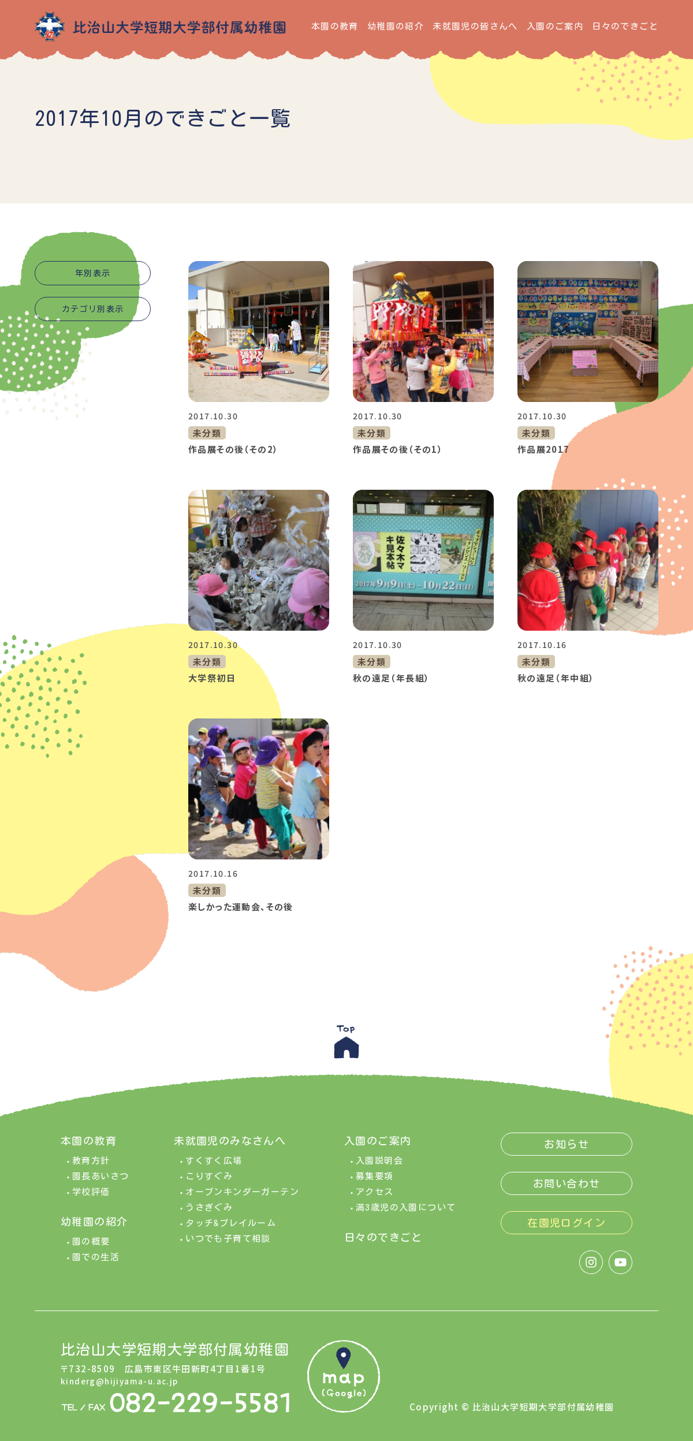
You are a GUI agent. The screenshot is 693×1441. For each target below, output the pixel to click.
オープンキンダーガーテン (242, 1197)
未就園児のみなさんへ (230, 1146)
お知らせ (566, 1150)
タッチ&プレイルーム (230, 1228)
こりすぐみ (209, 1182)
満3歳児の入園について (406, 1213)
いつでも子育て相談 (228, 1244)
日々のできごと (625, 26)
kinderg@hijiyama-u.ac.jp (124, 1386)
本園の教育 (335, 26)
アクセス (375, 1197)
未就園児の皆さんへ (475, 26)
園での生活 (96, 1262)
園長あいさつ (100, 1182)
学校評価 (91, 1197)
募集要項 (375, 1182)
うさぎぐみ (209, 1213)
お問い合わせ (566, 1189)
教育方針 (91, 1166)
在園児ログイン (566, 1228)
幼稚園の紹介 (395, 26)
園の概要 (91, 1247)
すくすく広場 (213, 1166)
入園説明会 (379, 1166)
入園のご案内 (555, 26)
